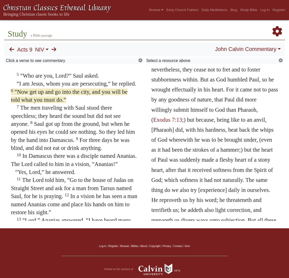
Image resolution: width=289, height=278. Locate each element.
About (143, 246)
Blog (233, 10)
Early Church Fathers (182, 10)
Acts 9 (24, 50)
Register (279, 10)
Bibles (134, 246)
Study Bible (248, 10)
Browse (156, 10)
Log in (102, 246)
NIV (39, 50)
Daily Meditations (214, 10)
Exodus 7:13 (167, 120)
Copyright (154, 246)
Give (187, 246)
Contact (177, 246)
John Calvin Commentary (245, 49)
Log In (265, 10)
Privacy (167, 246)
